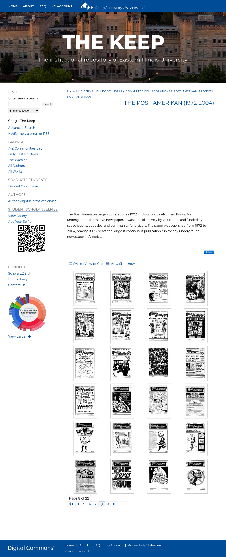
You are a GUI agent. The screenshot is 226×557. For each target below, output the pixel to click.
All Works (15, 171)
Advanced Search (21, 128)
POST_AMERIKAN (79, 96)
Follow (209, 252)
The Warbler (17, 160)
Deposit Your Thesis (23, 186)
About (83, 545)
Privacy (69, 551)
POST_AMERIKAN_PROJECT (192, 91)
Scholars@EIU (19, 274)
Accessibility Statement (145, 545)
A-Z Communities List (25, 148)
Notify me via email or (28, 134)
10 (115, 504)
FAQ (97, 545)
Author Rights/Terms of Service (32, 201)
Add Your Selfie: (20, 222)
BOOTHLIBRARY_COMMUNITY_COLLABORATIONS (136, 91)
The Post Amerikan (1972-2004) (169, 103)
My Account (114, 545)
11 (122, 504)
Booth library (18, 279)
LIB (96, 91)
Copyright (83, 551)
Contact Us (16, 285)
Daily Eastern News (23, 154)
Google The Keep (21, 121)
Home (71, 91)
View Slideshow (123, 264)
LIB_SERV (84, 91)
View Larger (20, 336)
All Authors (16, 166)
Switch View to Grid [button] (88, 264)
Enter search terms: (23, 98)
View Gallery (17, 216)
